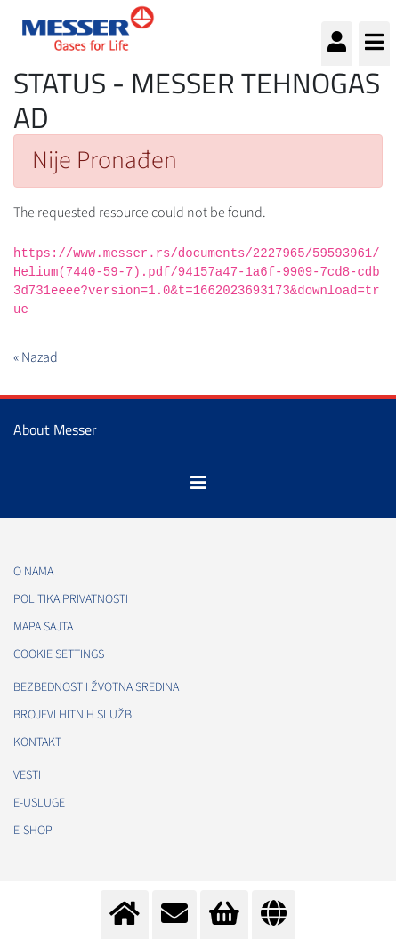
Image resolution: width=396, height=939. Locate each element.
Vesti (27, 775)
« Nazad (35, 357)
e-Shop (33, 830)
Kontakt (37, 742)
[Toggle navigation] (198, 483)
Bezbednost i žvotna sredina (96, 687)
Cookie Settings (58, 654)
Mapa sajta (43, 627)
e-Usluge (39, 803)
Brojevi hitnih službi (73, 715)
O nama (33, 572)
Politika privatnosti (70, 599)
